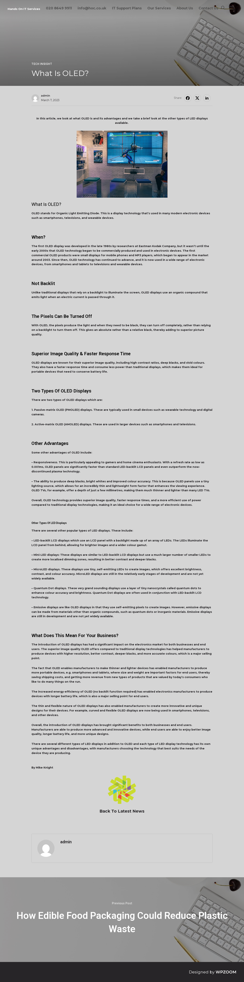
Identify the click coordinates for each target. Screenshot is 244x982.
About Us (185, 8)
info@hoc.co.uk (92, 8)
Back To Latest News (122, 811)
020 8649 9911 (59, 8)
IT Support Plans (127, 8)
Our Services (159, 8)
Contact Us (208, 8)
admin (45, 95)
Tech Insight (41, 64)
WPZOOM (226, 972)
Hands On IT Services (24, 9)
